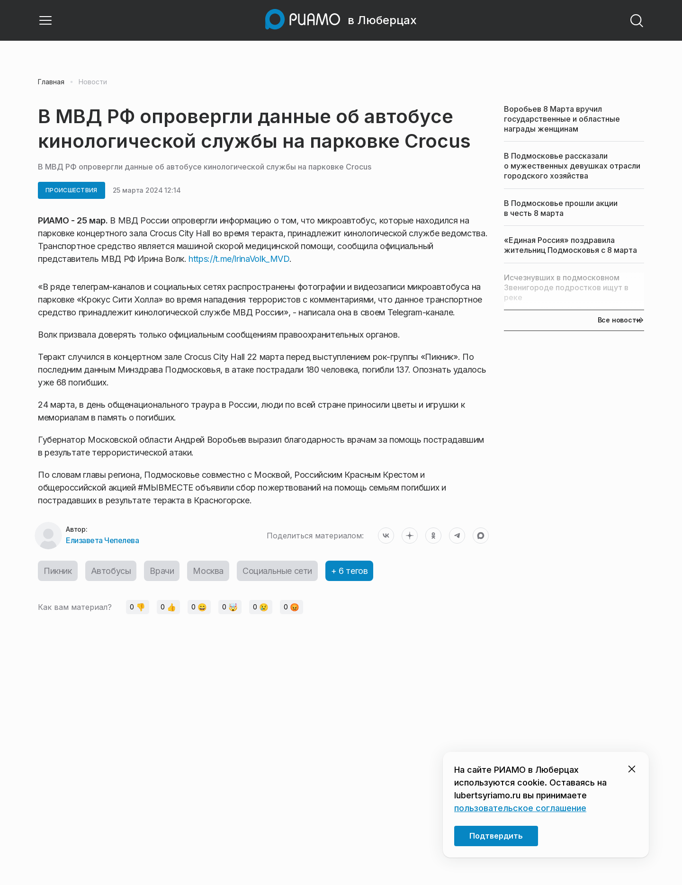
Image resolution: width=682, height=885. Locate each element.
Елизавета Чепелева (102, 540)
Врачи (162, 571)
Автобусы (111, 571)
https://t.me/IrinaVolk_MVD (238, 259)
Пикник (58, 571)
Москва (208, 571)
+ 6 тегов (349, 571)
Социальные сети (277, 571)
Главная (51, 82)
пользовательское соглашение (520, 808)
